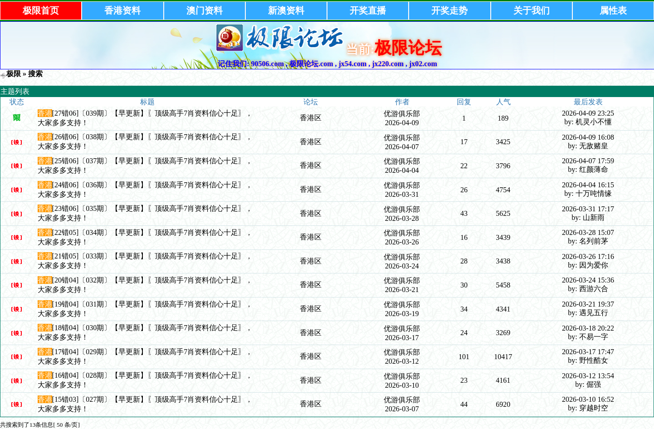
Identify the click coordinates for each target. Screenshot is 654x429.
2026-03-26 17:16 (588, 256)
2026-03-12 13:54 (588, 376)
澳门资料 (204, 10)
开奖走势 (449, 10)
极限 (13, 74)
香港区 (311, 118)
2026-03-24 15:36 (588, 280)
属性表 (613, 10)
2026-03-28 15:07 (588, 232)
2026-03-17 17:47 (588, 352)
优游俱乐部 (402, 113)
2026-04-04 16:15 (588, 185)
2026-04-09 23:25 (588, 113)
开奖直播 (368, 10)
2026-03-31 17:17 (588, 209)
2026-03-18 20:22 (588, 328)
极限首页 (41, 10)
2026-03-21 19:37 (588, 304)
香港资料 (122, 10)
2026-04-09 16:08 (588, 137)
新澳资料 (286, 10)
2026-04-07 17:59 (588, 161)
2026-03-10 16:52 (588, 399)
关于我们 (531, 10)
